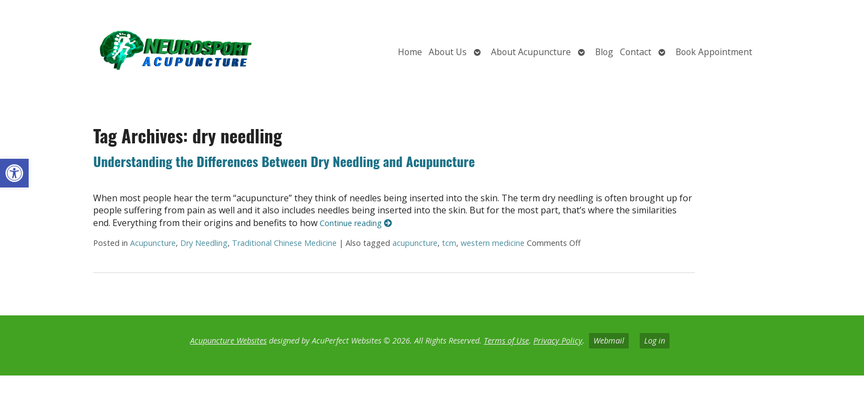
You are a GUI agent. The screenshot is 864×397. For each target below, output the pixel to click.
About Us (448, 52)
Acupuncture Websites (228, 340)
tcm (449, 243)
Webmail (608, 340)
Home (410, 52)
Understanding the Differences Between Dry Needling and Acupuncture (283, 161)
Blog (604, 52)
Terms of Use (506, 340)
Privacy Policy (557, 340)
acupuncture (415, 243)
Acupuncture (153, 243)
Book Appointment (714, 52)
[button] (14, 173)
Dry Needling (204, 243)
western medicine (493, 243)
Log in (654, 340)
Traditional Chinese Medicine (284, 243)
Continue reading (356, 223)
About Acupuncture (531, 52)
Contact (635, 52)
